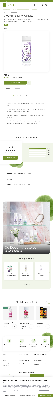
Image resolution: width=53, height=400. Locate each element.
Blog (35, 351)
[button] (26, 278)
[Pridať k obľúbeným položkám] (29, 83)
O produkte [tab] (15, 95)
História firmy (6, 356)
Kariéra (4, 354)
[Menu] (4, 5)
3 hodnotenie (14, 12)
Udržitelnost (5, 359)
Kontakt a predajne (23, 356)
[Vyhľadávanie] (34, 5)
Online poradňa (38, 354)
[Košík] (49, 5)
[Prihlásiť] (43, 5)
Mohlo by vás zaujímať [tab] (34, 95)
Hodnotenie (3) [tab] (23, 95)
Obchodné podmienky (24, 351)
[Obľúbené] (46, 5)
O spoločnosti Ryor (7, 351)
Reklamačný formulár (24, 354)
